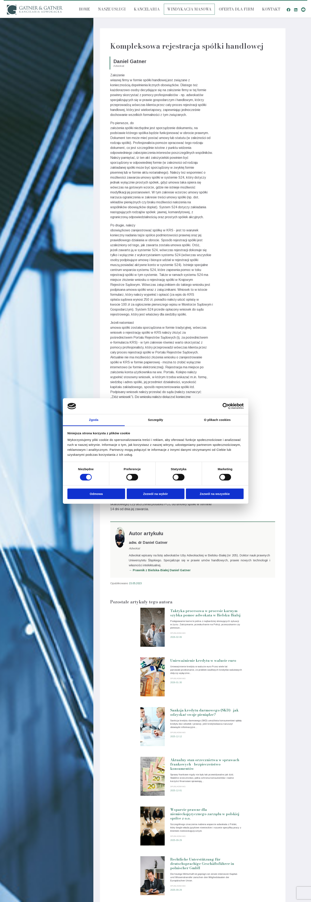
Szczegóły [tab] (155, 420)
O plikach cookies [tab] (217, 420)
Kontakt (271, 9)
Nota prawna (32, 879)
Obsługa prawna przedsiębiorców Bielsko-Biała (55, 841)
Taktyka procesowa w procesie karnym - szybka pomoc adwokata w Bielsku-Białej (163, 620)
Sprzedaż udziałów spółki (271, 857)
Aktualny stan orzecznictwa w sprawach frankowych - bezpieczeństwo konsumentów (248, 681)
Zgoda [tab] (94, 420)
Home (84, 9)
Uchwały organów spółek (272, 842)
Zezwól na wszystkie (215, 494)
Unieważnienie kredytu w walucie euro (245, 616)
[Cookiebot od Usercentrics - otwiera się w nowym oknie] (226, 406)
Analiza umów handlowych (270, 850)
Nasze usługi (112, 9)
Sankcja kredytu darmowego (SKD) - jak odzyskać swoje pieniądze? (164, 679)
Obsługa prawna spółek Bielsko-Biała (48, 848)
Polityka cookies (34, 884)
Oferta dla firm (236, 9)
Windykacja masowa (189, 9)
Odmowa (96, 494)
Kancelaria (147, 9)
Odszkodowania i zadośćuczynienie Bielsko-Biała (56, 855)
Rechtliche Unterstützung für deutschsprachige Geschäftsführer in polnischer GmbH (246, 742)
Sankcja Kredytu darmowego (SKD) (264, 835)
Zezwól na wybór (155, 494)
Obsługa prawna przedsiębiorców (266, 821)
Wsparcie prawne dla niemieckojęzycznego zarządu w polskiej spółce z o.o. (162, 742)
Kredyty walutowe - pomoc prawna (265, 828)
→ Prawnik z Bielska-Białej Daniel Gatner (160, 570)
